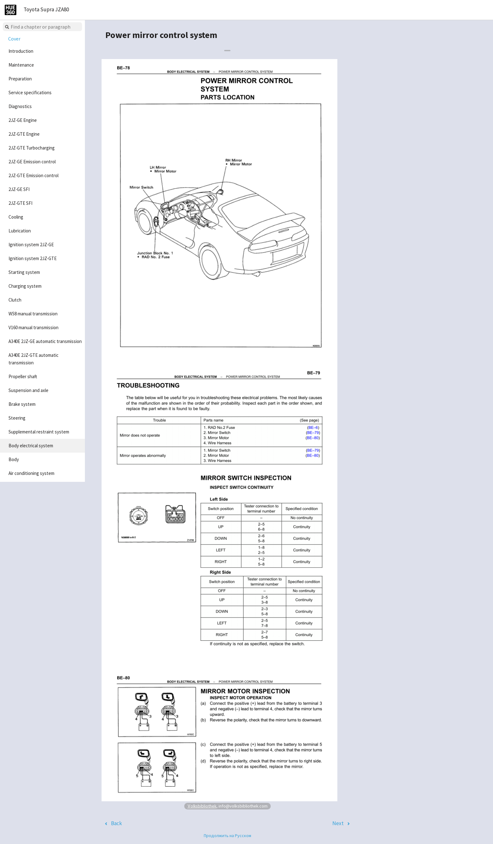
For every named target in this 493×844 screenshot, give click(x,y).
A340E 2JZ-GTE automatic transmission (33, 359)
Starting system (24, 272)
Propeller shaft (22, 376)
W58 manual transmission (33, 314)
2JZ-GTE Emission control (33, 175)
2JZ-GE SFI (19, 189)
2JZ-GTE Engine (24, 134)
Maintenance (21, 65)
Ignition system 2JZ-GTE (32, 258)
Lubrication (19, 231)
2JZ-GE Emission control (32, 162)
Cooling (15, 217)
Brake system (22, 404)
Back (116, 823)
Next (338, 823)
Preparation (20, 79)
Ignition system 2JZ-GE (31, 245)
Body (13, 459)
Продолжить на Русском (227, 835)
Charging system (25, 286)
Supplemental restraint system (38, 432)
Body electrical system (30, 446)
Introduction (20, 51)
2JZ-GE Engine (22, 120)
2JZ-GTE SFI (20, 203)
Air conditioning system (31, 473)
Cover (14, 38)
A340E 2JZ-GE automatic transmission (45, 341)
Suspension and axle (28, 390)
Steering (16, 418)
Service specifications (30, 92)
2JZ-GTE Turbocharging (31, 148)
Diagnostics (20, 106)
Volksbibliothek (201, 806)
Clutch (14, 300)
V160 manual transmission (33, 327)
